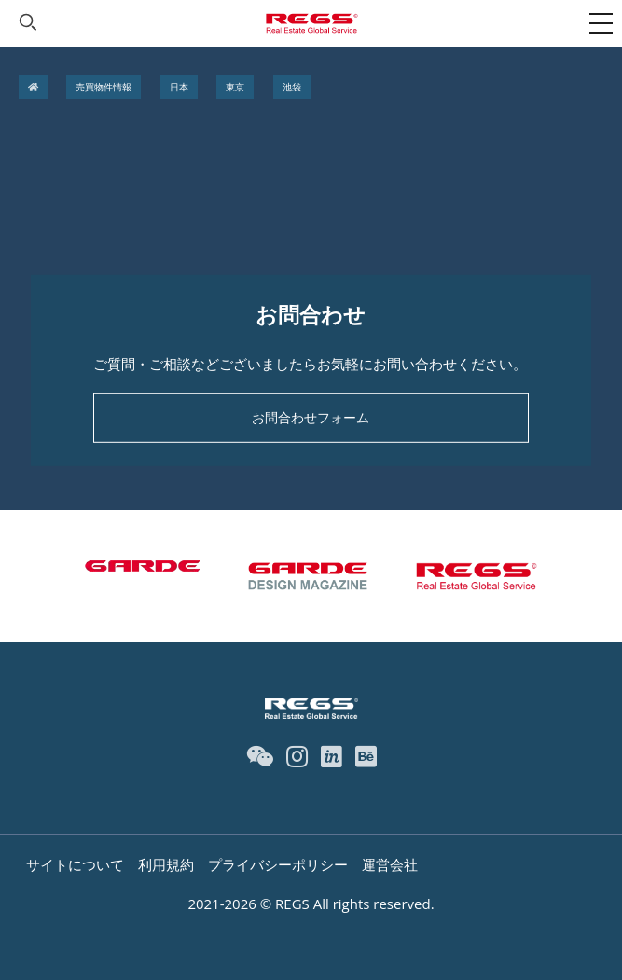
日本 (179, 86)
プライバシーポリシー (278, 864)
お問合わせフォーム (310, 417)
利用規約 (166, 864)
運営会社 (390, 864)
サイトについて (75, 864)
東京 (235, 86)
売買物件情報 (103, 86)
